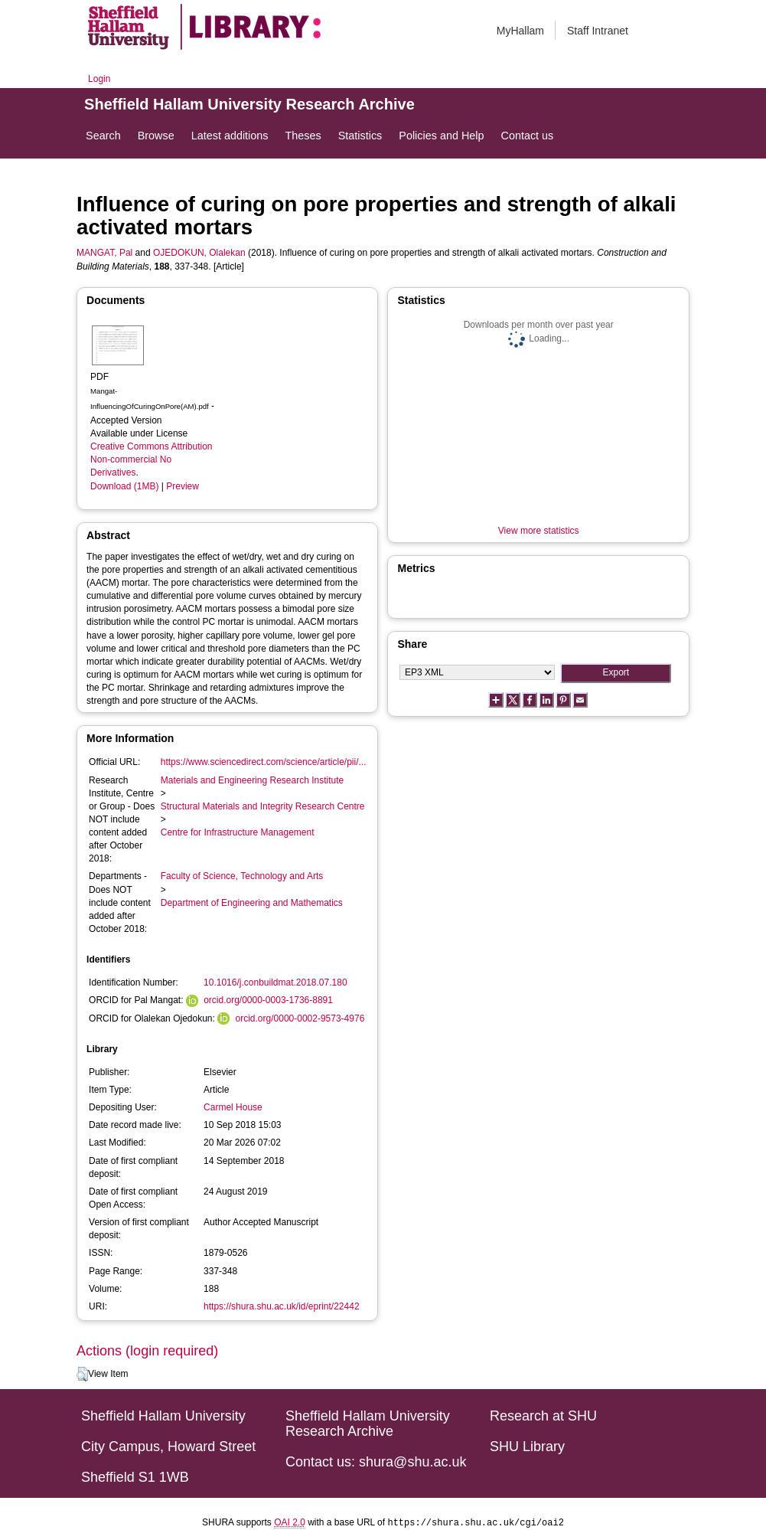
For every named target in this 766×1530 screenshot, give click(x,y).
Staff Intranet (597, 31)
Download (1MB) (124, 486)
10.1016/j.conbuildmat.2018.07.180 (275, 982)
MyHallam (520, 31)
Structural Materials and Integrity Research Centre (263, 806)
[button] (82, 1374)
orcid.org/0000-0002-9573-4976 (300, 1018)
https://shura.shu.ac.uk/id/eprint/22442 (281, 1306)
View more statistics (538, 530)
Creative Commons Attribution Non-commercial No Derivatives (151, 459)
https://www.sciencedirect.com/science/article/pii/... (264, 762)
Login (99, 79)
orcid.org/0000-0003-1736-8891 (268, 1000)
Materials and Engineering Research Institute (252, 780)
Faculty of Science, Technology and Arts (242, 876)
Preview (182, 486)
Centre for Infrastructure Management (238, 832)
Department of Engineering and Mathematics (252, 902)
